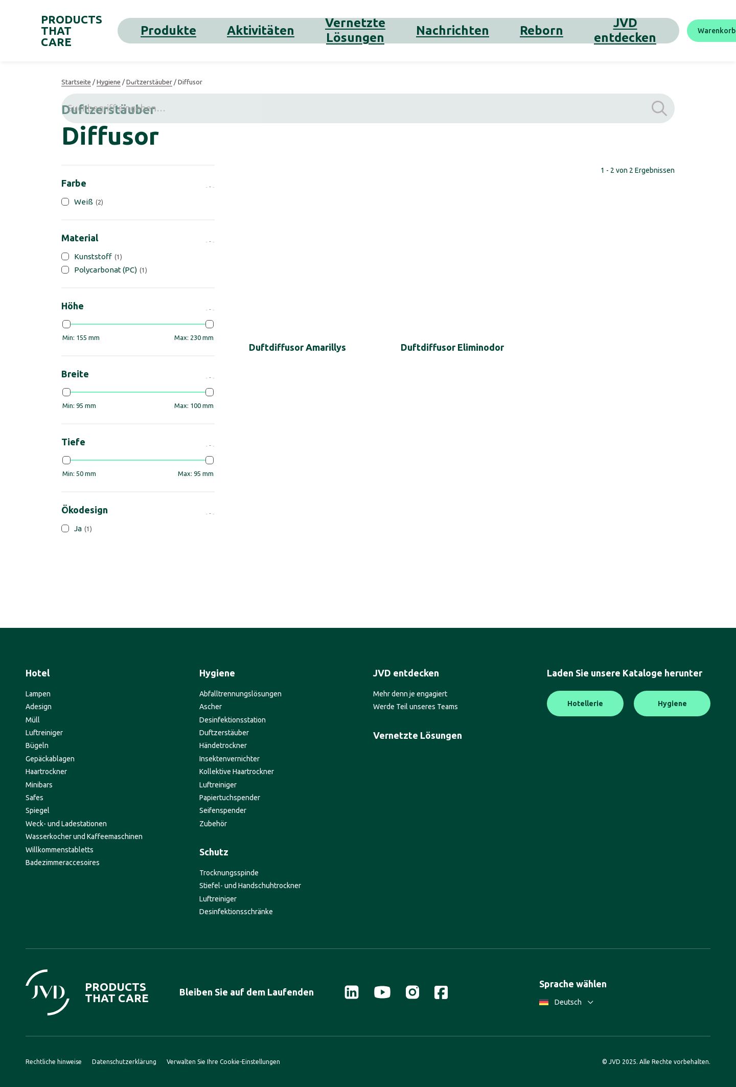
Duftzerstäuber (149, 81)
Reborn (431, 30)
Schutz (213, 852)
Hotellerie (585, 703)
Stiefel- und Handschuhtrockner (250, 885)
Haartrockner (46, 771)
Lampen (38, 694)
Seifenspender (222, 810)
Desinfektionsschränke (236, 912)
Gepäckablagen (50, 759)
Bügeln (37, 745)
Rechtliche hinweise (54, 1061)
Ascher (210, 707)
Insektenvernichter (229, 759)
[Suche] (697, 30)
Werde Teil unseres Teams (415, 707)
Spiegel (38, 810)
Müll (33, 720)
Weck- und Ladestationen (66, 824)
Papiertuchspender (229, 798)
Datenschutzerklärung (124, 1061)
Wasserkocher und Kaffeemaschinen (84, 836)
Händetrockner (223, 745)
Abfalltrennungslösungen (240, 694)
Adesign (39, 707)
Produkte (195, 30)
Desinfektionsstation (232, 720)
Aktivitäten (244, 30)
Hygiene (109, 81)
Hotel (38, 673)
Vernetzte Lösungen (313, 30)
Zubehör (213, 824)
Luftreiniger (44, 733)
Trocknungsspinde (229, 873)
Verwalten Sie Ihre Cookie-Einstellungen (223, 1061)
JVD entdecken (485, 30)
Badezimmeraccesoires (63, 862)
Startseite (76, 81)
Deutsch (566, 1002)
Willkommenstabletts (60, 850)
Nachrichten (384, 30)
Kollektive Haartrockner (236, 771)
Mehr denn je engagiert (410, 694)
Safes (34, 798)
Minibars (39, 785)
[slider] (66, 324)
